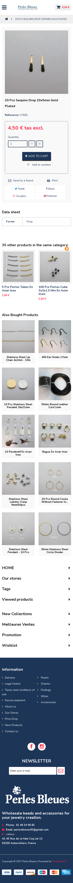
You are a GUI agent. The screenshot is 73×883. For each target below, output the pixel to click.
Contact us (11, 731)
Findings (45, 690)
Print (55, 180)
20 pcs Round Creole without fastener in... (54, 500)
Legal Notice (12, 684)
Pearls (44, 678)
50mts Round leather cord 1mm (54, 406)
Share (50, 189)
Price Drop (11, 719)
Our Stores (11, 713)
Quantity (13, 137)
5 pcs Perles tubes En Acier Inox (17, 288)
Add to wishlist (41, 165)
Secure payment (15, 700)
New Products (13, 725)
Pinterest (50, 196)
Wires (44, 696)
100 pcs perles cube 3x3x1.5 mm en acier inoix (53, 290)
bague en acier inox (54, 452)
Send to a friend (23, 180)
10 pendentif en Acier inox (18, 453)
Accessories (48, 702)
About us (10, 706)
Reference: (12, 115)
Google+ (19, 196)
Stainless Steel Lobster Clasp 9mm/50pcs (18, 502)
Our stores (11, 578)
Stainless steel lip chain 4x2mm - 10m (18, 358)
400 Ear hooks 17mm (55, 357)
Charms (45, 684)
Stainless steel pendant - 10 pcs (18, 551)
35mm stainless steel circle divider (54, 551)
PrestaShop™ (59, 861)
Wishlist (9, 645)
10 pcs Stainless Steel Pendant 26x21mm (18, 406)
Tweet (20, 189)
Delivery (10, 678)
